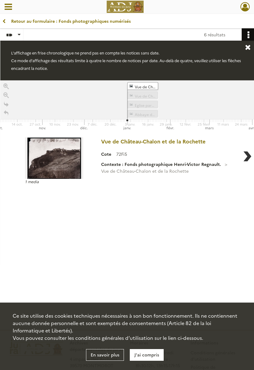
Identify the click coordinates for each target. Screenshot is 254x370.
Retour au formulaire (66, 21)
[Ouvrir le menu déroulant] (8, 7)
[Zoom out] (6, 95)
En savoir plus (105, 355)
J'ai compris (146, 355)
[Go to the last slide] (6, 104)
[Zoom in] (6, 86)
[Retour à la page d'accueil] (6, 113)
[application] (127, 105)
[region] (127, 172)
